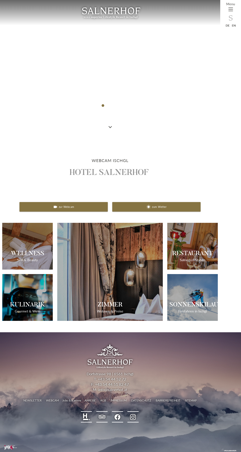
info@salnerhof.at (112, 389)
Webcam (52, 400)
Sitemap (191, 400)
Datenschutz (141, 400)
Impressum (119, 400)
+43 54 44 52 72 (112, 379)
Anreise (90, 400)
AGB (103, 400)
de (228, 25)
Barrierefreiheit (168, 400)
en (234, 25)
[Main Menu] (230, 7)
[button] (102, 105)
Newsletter (32, 400)
